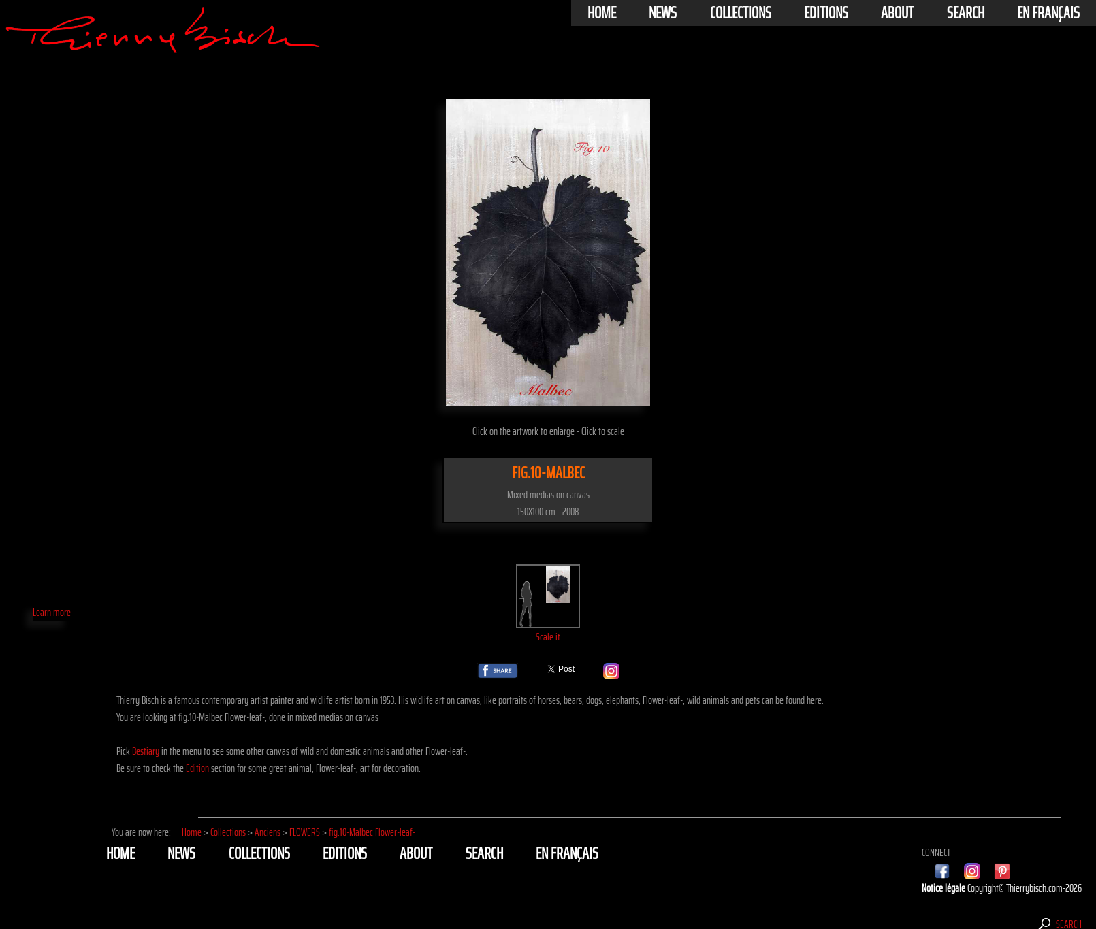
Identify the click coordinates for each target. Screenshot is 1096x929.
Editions (826, 13)
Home (601, 13)
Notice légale (944, 887)
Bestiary (145, 751)
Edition (197, 768)
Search (965, 13)
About (897, 13)
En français (1048, 13)
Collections (740, 13)
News (663, 13)
